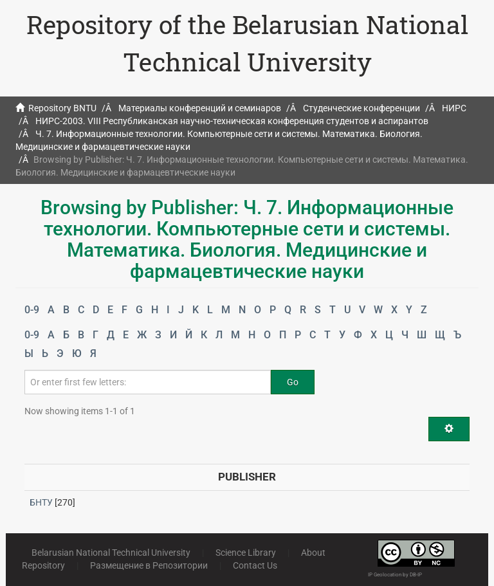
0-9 (31, 310)
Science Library (245, 552)
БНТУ (41, 502)
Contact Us (255, 565)
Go (292, 382)
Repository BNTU (62, 108)
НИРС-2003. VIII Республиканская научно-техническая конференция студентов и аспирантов (231, 121)
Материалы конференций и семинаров (199, 108)
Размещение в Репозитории (149, 565)
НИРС (454, 108)
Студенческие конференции (361, 108)
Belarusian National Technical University (111, 552)
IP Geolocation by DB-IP (395, 575)
